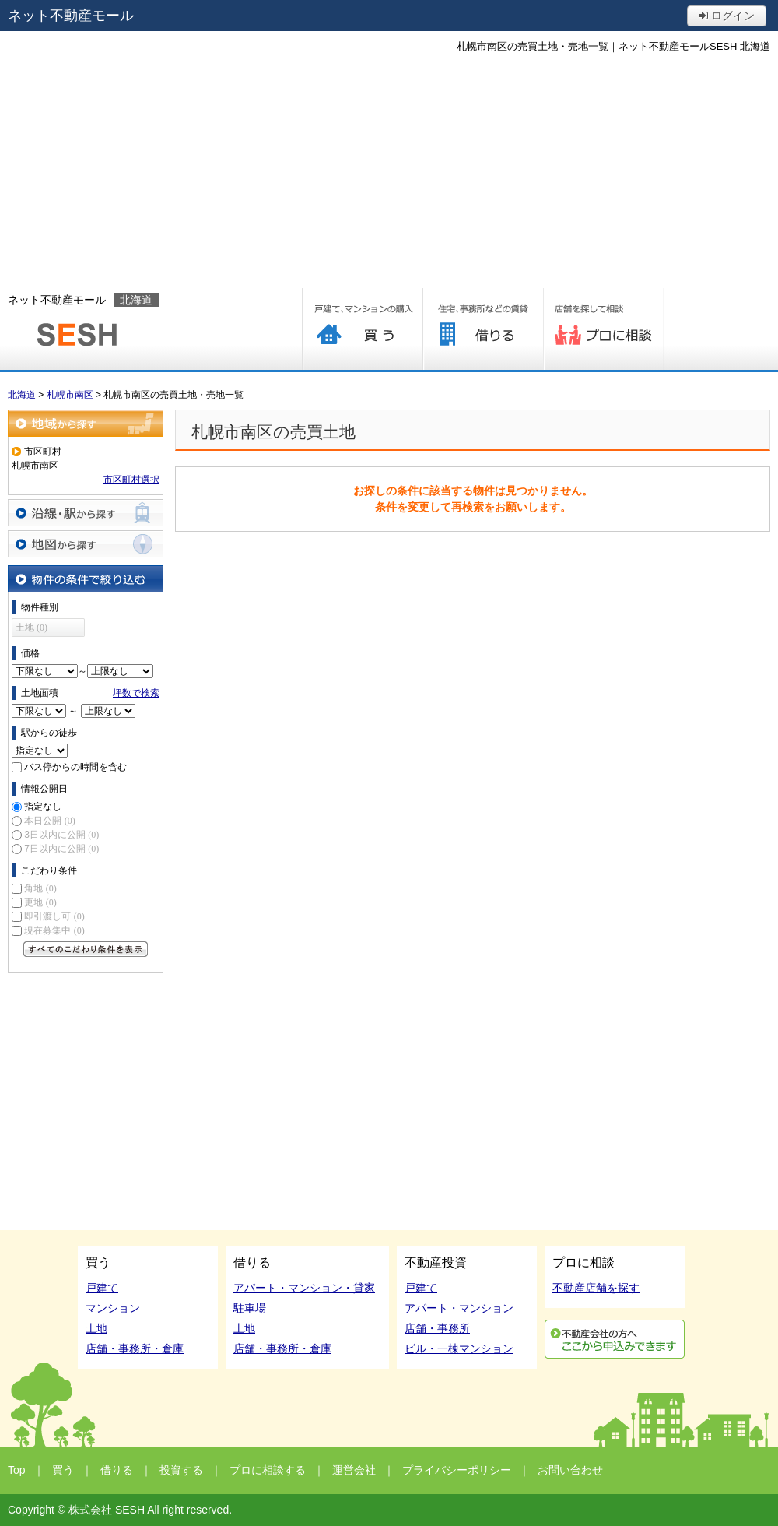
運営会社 (354, 1470)
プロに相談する (603, 329)
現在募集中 (54, 930)
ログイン (727, 15)
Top (17, 1470)
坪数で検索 (136, 692)
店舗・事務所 (437, 1328)
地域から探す (85, 423)
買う (362, 329)
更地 (40, 902)
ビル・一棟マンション (459, 1348)
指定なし (42, 806)
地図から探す (85, 543)
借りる (482, 329)
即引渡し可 (54, 916)
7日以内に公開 (61, 848)
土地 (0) (31, 627)
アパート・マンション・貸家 (304, 1288)
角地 (40, 888)
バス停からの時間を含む (75, 766)
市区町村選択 (131, 479)
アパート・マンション (459, 1308)
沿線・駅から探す (85, 512)
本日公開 (49, 820)
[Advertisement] (389, 171)
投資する (181, 1470)
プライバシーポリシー (456, 1470)
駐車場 (249, 1308)
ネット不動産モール (71, 15)
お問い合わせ (570, 1470)
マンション (113, 1308)
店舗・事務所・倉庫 (135, 1348)
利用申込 (615, 1339)
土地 (96, 1328)
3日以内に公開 (61, 834)
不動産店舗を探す (596, 1288)
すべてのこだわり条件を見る (85, 949)
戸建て (102, 1288)
